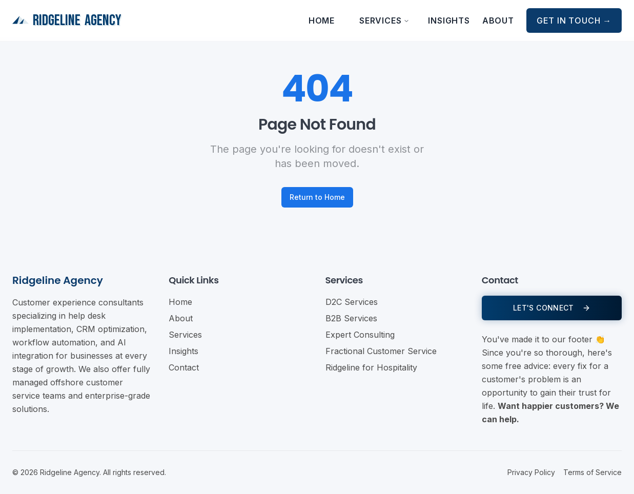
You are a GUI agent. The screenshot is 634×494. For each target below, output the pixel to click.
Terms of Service (592, 472)
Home (322, 20)
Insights (448, 20)
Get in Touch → (574, 20)
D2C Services (351, 302)
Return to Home (317, 197)
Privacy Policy (531, 472)
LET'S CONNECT (551, 307)
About (498, 20)
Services (384, 20)
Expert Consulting (360, 335)
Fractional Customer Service (381, 351)
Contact (184, 367)
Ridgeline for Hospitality (371, 367)
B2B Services (351, 318)
